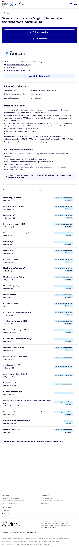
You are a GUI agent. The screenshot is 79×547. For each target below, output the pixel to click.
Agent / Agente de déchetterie (15, 374)
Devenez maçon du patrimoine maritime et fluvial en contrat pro (27, 401)
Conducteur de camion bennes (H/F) (18, 338)
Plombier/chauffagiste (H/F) (14, 268)
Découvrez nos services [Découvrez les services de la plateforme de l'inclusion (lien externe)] (48, 527)
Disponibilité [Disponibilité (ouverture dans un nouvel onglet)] (44, 503)
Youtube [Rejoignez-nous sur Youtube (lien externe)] (5, 513)
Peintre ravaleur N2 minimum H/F (16, 420)
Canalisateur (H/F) (10, 259)
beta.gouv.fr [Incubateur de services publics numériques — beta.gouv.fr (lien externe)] (6, 532)
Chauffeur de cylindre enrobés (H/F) (17, 312)
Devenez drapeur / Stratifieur (15, 356)
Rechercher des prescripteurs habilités (13, 501)
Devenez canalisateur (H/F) (14, 224)
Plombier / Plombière (11, 429)
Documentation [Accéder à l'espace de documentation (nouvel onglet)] (45, 498)
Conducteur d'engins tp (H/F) (15, 321)
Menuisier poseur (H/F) (12, 197)
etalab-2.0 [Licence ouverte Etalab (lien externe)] (46, 544)
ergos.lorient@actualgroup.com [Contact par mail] (18, 65)
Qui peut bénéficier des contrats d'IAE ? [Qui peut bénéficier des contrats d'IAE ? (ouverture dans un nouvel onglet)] (52, 501)
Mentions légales (6, 541)
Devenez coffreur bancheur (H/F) (16, 233)
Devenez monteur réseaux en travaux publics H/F (23, 412)
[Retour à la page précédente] (7, 13)
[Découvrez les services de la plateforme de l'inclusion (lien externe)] (11, 524)
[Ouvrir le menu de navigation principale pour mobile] (72, 4)
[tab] (23, 190)
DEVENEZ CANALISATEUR (13, 206)
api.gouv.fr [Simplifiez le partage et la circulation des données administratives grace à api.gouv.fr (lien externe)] (30, 532)
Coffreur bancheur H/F (12, 391)
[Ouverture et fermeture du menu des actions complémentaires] (39, 38)
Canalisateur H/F (10, 382)
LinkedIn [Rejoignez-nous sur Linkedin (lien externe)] (5, 511)
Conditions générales (19, 541)
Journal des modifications (9, 503)
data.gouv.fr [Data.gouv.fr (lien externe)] (18, 532)
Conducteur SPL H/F (11, 365)
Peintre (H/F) (8, 241)
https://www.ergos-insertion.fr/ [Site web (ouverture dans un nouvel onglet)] (18, 70)
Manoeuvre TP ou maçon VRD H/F (16, 330)
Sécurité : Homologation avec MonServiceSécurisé (53, 539)
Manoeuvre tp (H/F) (11, 285)
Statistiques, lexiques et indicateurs (49, 541)
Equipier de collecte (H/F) (13, 347)
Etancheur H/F (9, 215)
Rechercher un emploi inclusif (10, 498)
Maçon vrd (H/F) (9, 294)
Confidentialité (32, 541)
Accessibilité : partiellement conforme (13, 539)
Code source (30, 539)
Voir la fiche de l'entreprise (39, 76)
